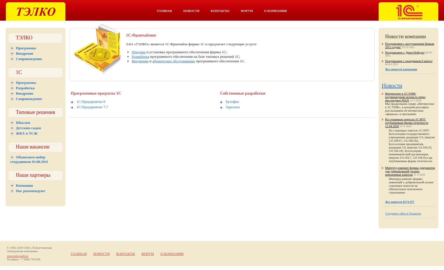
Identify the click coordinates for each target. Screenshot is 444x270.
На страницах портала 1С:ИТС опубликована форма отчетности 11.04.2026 (406, 123)
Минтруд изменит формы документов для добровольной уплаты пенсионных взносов (410, 171)
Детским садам (28, 128)
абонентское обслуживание (173, 61)
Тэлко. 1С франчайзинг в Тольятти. (408, 11)
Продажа (139, 52)
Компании (24, 185)
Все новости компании (401, 69)
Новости (191, 10)
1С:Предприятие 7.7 (92, 107)
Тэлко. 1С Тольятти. (35, 11)
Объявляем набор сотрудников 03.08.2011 (29, 159)
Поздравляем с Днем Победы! (405, 52)
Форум (247, 10)
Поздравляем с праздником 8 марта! (409, 61)
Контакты (220, 10)
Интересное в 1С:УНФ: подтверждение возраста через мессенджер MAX (405, 97)
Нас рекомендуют (30, 191)
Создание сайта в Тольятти (403, 213)
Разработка (25, 88)
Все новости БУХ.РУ (399, 201)
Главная (164, 10)
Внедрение (24, 53)
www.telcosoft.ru (17, 256)
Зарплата (233, 107)
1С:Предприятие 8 (90, 101)
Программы (26, 48)
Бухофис (232, 101)
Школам (23, 122)
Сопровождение (29, 59)
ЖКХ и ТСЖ (27, 133)
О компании (275, 10)
